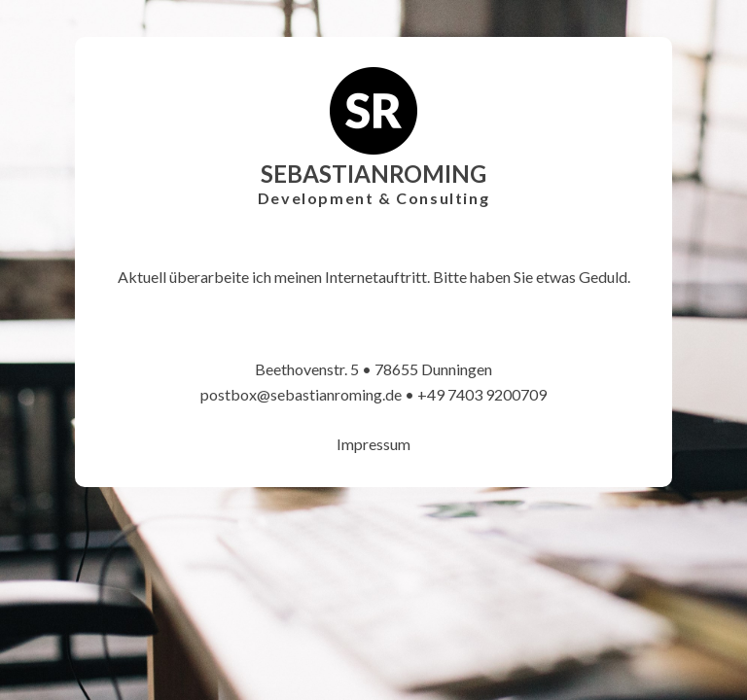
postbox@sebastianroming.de (301, 394)
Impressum (373, 444)
